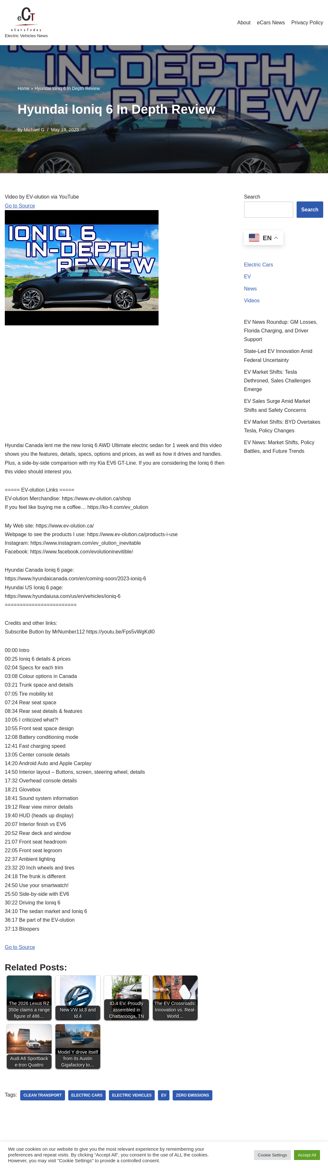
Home (23, 88)
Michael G (34, 129)
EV (247, 276)
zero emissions (192, 1095)
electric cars (86, 1095)
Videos (252, 300)
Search (252, 197)
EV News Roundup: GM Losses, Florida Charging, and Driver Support (280, 330)
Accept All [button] (307, 1155)
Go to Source (20, 205)
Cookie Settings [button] (272, 1155)
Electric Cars (258, 264)
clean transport (42, 1095)
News (250, 288)
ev (163, 1095)
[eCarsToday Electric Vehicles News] (26, 22)
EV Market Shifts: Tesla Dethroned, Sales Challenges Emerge (277, 380)
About (243, 22)
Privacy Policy (307, 22)
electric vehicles (132, 1095)
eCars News (271, 22)
